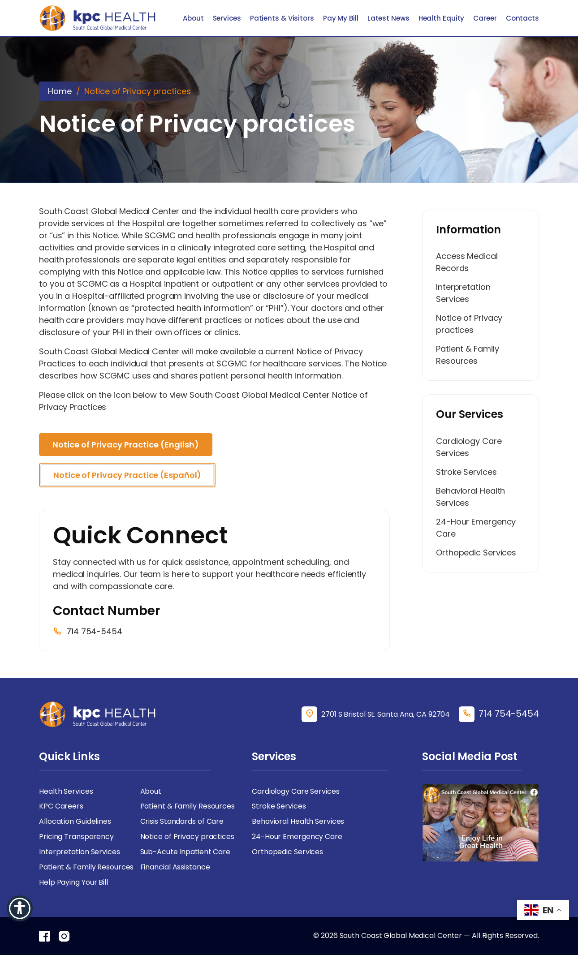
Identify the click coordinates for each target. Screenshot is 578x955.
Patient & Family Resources (467, 354)
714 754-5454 (509, 713)
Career (484, 18)
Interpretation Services (463, 293)
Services (227, 18)
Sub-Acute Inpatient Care (185, 852)
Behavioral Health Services (470, 496)
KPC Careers (61, 806)
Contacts (522, 18)
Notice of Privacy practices (469, 324)
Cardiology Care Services (469, 447)
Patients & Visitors (282, 18)
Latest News (388, 18)
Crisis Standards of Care (182, 822)
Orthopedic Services (476, 552)
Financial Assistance (175, 867)
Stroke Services (466, 472)
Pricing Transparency (76, 837)
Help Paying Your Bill (73, 883)
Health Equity (441, 18)
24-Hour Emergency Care (476, 527)
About (193, 18)
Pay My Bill (340, 18)
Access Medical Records (467, 262)
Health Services (66, 791)
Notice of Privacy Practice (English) (125, 444)
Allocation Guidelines (75, 822)
